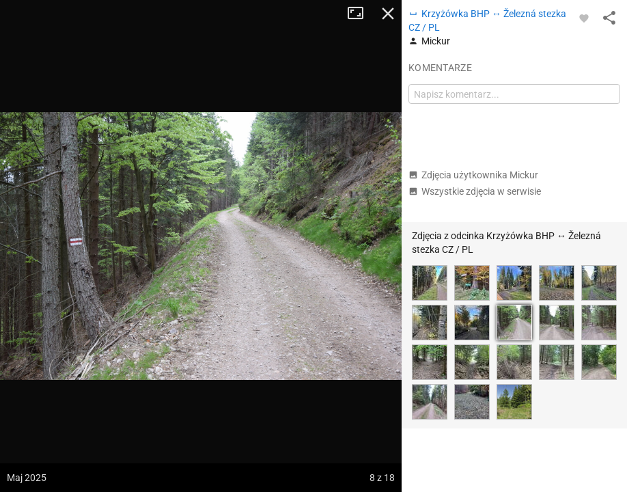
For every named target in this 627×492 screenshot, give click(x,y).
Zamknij (388, 13)
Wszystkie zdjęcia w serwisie (474, 191)
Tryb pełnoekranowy (360, 13)
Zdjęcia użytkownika (473, 174)
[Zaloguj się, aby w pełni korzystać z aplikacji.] (584, 17)
